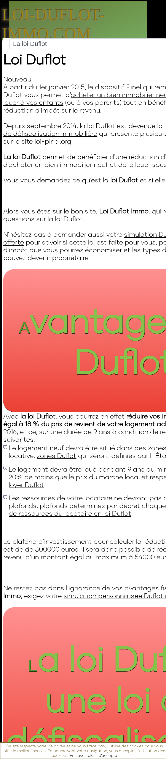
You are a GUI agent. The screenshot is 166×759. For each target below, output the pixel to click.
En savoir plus (83, 755)
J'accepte (108, 755)
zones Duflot (56, 455)
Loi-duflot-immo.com (53, 24)
